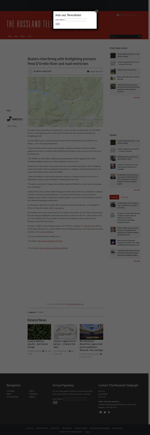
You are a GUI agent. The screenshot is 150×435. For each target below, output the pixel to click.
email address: (60, 20)
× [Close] (96, 11)
